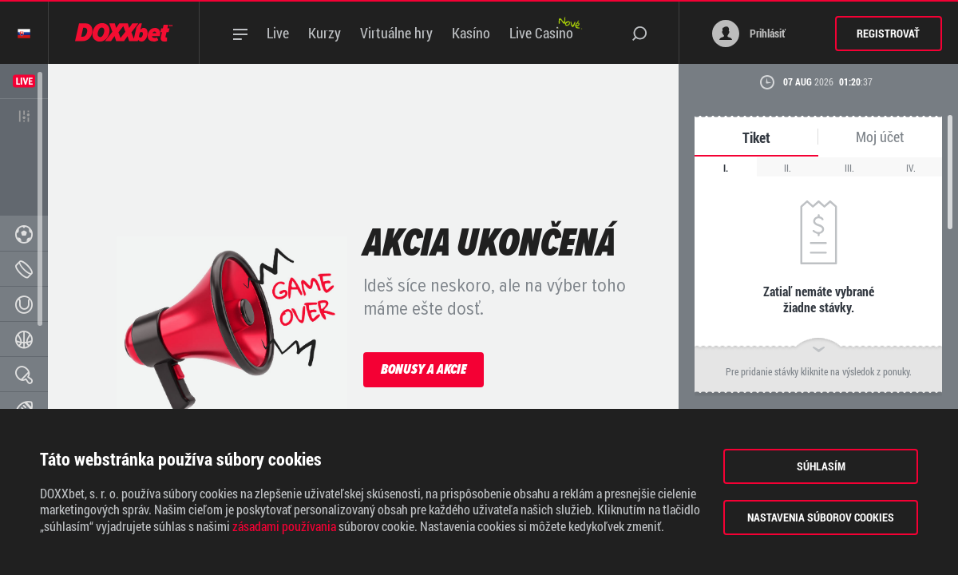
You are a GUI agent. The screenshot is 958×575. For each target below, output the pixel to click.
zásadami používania (284, 526)
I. (725, 167)
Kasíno (471, 32)
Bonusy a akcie (423, 369)
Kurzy (324, 32)
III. (849, 167)
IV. (911, 167)
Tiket (756, 137)
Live (278, 32)
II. (787, 167)
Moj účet (880, 137)
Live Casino (541, 32)
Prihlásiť (749, 34)
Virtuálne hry (396, 32)
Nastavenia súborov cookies (820, 517)
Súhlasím (821, 466)
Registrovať (888, 33)
